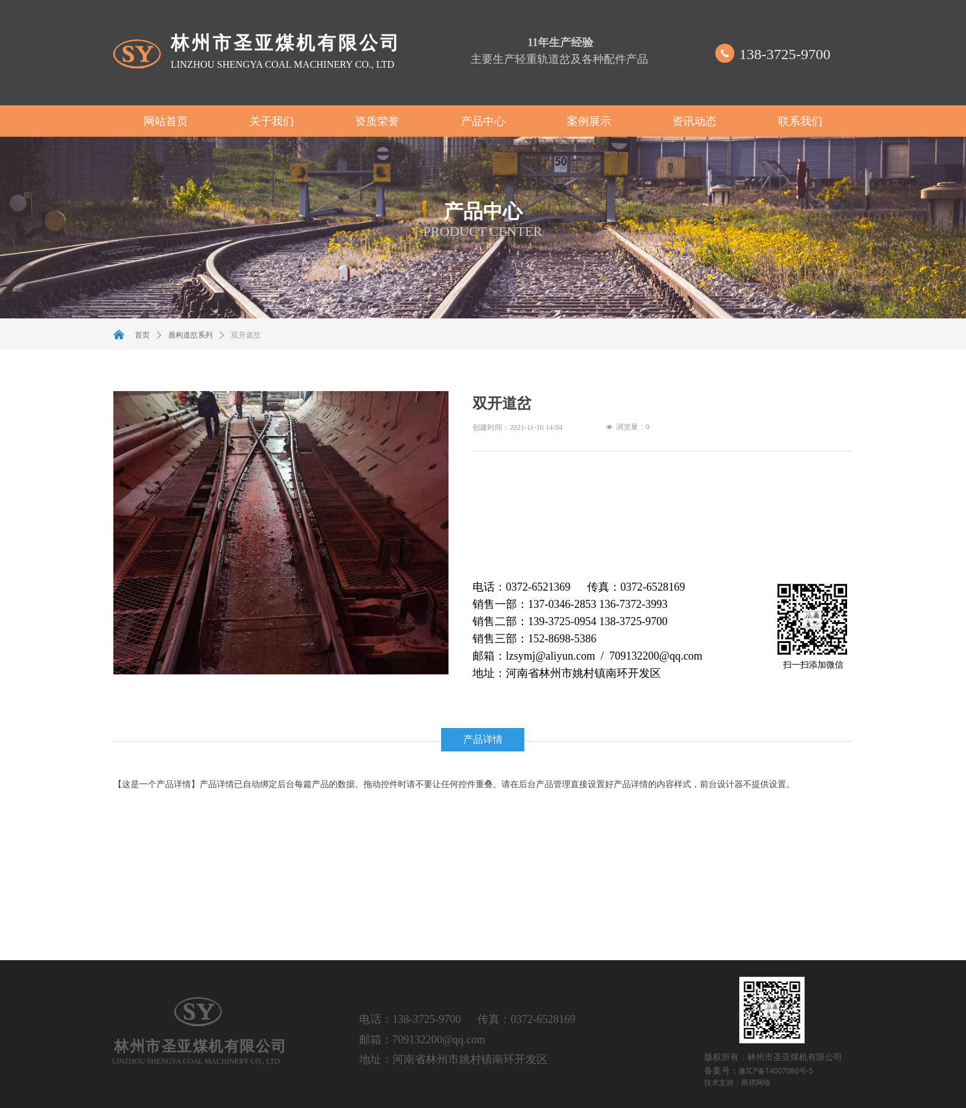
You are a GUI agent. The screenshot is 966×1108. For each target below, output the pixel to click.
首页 (142, 335)
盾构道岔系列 (190, 335)
